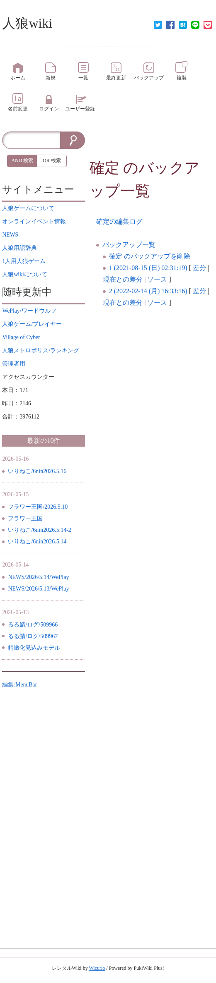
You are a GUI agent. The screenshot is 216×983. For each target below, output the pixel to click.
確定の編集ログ (119, 221)
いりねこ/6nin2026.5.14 (37, 541)
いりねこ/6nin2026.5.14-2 (39, 530)
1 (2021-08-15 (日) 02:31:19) (148, 267)
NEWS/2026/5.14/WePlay (38, 577)
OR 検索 (52, 160)
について (28, 208)
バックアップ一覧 (128, 244)
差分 (199, 267)
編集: (19, 685)
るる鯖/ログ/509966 (33, 625)
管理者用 (13, 364)
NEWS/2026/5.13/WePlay (38, 589)
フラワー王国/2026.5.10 (38, 507)
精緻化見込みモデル (34, 648)
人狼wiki (27, 23)
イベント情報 (34, 221)
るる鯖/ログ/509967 (33, 636)
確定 (104, 168)
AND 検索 (22, 160)
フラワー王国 (25, 518)
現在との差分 (123, 279)
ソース (157, 279)
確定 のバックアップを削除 (149, 256)
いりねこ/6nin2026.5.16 (37, 471)
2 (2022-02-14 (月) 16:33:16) (148, 290)
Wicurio (97, 968)
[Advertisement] (152, 144)
